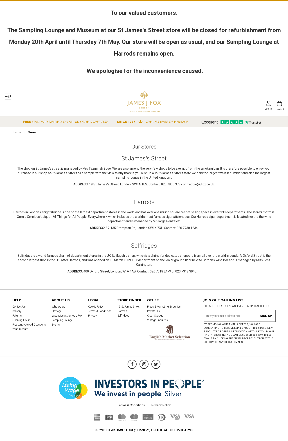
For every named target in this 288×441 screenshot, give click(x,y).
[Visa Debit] (175, 418)
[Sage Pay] (147, 419)
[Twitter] (155, 364)
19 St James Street (128, 306)
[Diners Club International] (162, 419)
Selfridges (123, 315)
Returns (17, 315)
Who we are (58, 306)
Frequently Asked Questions (29, 324)
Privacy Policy (161, 405)
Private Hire (153, 311)
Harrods (122, 311)
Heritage (56, 311)
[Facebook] (132, 364)
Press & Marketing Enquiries (164, 306)
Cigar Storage (155, 315)
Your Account (20, 329)
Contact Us (19, 306)
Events (56, 324)
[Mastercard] (122, 419)
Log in (268, 109)
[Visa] (189, 416)
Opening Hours (21, 320)
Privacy (92, 315)
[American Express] (97, 419)
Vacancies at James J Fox (67, 315)
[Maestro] (134, 419)
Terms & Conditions (100, 311)
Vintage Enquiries (157, 320)
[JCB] (109, 419)
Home (18, 132)
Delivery (16, 311)
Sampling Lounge (62, 320)
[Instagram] (144, 364)
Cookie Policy (96, 306)
